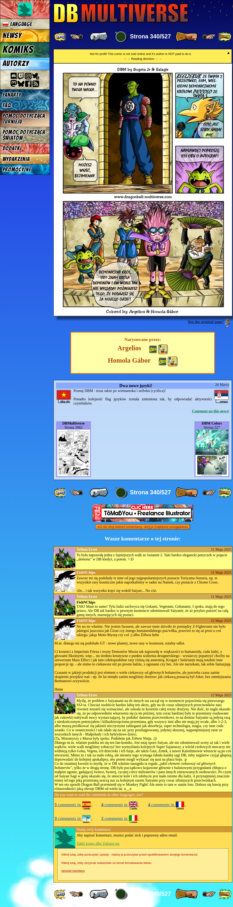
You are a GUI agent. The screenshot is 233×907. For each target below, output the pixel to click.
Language (17, 24)
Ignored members (73, 871)
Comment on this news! (210, 411)
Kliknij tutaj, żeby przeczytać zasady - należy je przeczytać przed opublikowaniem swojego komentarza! (129, 854)
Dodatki (12, 148)
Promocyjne (17, 169)
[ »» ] (225, 37)
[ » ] (186, 36)
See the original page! (206, 321)
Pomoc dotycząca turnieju (24, 119)
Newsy (12, 36)
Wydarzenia (16, 159)
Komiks (18, 49)
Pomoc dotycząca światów (24, 135)
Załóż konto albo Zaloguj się (98, 844)
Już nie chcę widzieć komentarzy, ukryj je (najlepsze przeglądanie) (142, 527)
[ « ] (99, 36)
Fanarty (12, 95)
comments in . (73, 804)
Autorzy (16, 63)
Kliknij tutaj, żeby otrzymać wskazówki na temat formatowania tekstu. (106, 863)
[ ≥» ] (209, 37)
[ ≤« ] (76, 37)
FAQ (7, 105)
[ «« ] (61, 37)
